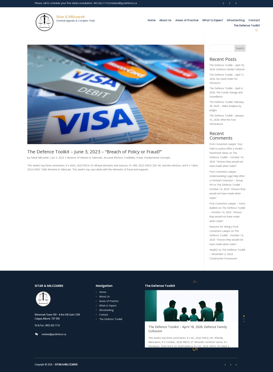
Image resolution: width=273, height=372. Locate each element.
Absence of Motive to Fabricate (84, 157)
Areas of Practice (186, 20)
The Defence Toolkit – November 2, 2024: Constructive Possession (227, 254)
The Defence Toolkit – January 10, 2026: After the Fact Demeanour (226, 120)
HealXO (213, 249)
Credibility (129, 157)
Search (240, 48)
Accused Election (113, 157)
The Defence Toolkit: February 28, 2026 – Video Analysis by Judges (226, 106)
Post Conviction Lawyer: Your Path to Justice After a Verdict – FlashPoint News (227, 148)
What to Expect (212, 20)
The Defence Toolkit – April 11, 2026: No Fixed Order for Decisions (226, 79)
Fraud (139, 157)
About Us (165, 20)
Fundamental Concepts (157, 157)
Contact (254, 20)
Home (151, 20)
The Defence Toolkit (247, 25)
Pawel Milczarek (40, 157)
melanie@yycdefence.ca (123, 3)
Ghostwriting (236, 20)
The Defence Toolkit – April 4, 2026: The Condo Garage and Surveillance (226, 92)
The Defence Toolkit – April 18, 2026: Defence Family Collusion (187, 329)
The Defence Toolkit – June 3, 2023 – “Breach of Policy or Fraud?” (94, 151)
